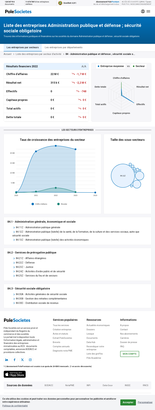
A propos (124, 325)
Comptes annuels (61, 346)
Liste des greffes (95, 354)
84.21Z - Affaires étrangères (31, 258)
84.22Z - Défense (25, 262)
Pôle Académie (94, 358)
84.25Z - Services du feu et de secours (36, 275)
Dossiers (91, 329)
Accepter (128, 402)
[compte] (143, 11)
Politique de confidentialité (15, 406)
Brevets (56, 342)
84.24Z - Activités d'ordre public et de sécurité (40, 271)
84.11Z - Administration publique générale (38, 227)
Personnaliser (145, 402)
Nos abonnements (129, 334)
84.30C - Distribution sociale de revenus (37, 303)
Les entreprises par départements (63, 47)
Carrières (124, 338)
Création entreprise (62, 329)
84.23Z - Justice (24, 267)
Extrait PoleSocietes (62, 338)
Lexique (90, 334)
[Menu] (148, 11)
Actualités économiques (98, 325)
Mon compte (129, 354)
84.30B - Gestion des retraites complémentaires (41, 298)
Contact (124, 329)
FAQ (122, 346)
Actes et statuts (60, 334)
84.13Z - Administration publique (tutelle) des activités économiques (52, 239)
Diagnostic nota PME (63, 351)
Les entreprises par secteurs (23, 47)
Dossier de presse (128, 342)
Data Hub (91, 342)
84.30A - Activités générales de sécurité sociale (41, 294)
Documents (92, 338)
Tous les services (61, 325)
